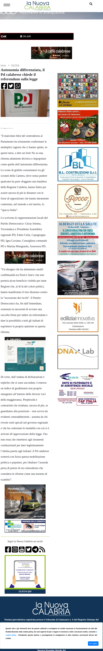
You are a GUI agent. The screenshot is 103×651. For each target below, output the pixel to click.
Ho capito (93, 643)
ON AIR (25, 36)
